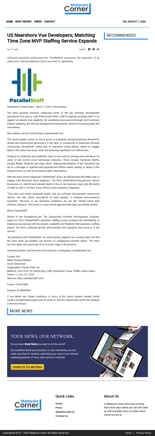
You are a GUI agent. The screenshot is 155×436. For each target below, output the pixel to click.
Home (59, 403)
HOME (9, 21)
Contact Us (62, 416)
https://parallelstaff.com (51, 133)
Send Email (20, 263)
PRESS (38, 21)
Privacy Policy (143, 432)
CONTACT (49, 21)
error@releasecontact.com (29, 300)
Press (59, 407)
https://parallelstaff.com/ (30, 278)
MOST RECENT (23, 21)
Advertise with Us (65, 411)
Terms (128, 432)
